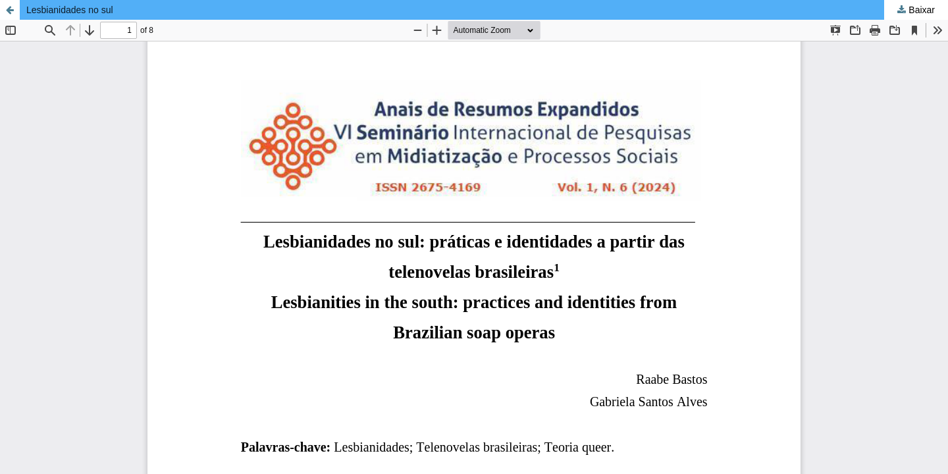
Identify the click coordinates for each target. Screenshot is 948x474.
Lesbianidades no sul (69, 10)
